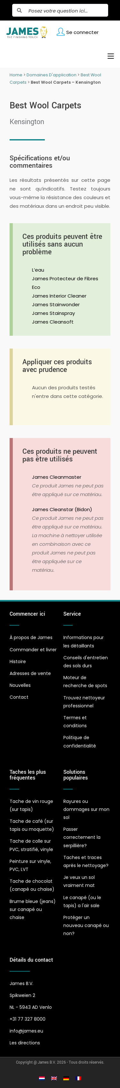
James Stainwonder (56, 304)
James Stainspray (53, 313)
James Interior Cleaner (59, 295)
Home (16, 75)
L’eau (38, 269)
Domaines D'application (51, 75)
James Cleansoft (53, 321)
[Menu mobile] (108, 56)
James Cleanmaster (56, 477)
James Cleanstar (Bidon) (62, 509)
